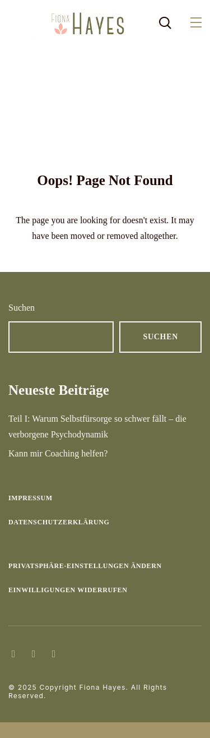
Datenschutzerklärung (58, 522)
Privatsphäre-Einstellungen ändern (85, 566)
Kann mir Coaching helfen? (58, 453)
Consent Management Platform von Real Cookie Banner (101, 730)
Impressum (30, 498)
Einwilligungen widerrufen (67, 590)
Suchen (21, 307)
